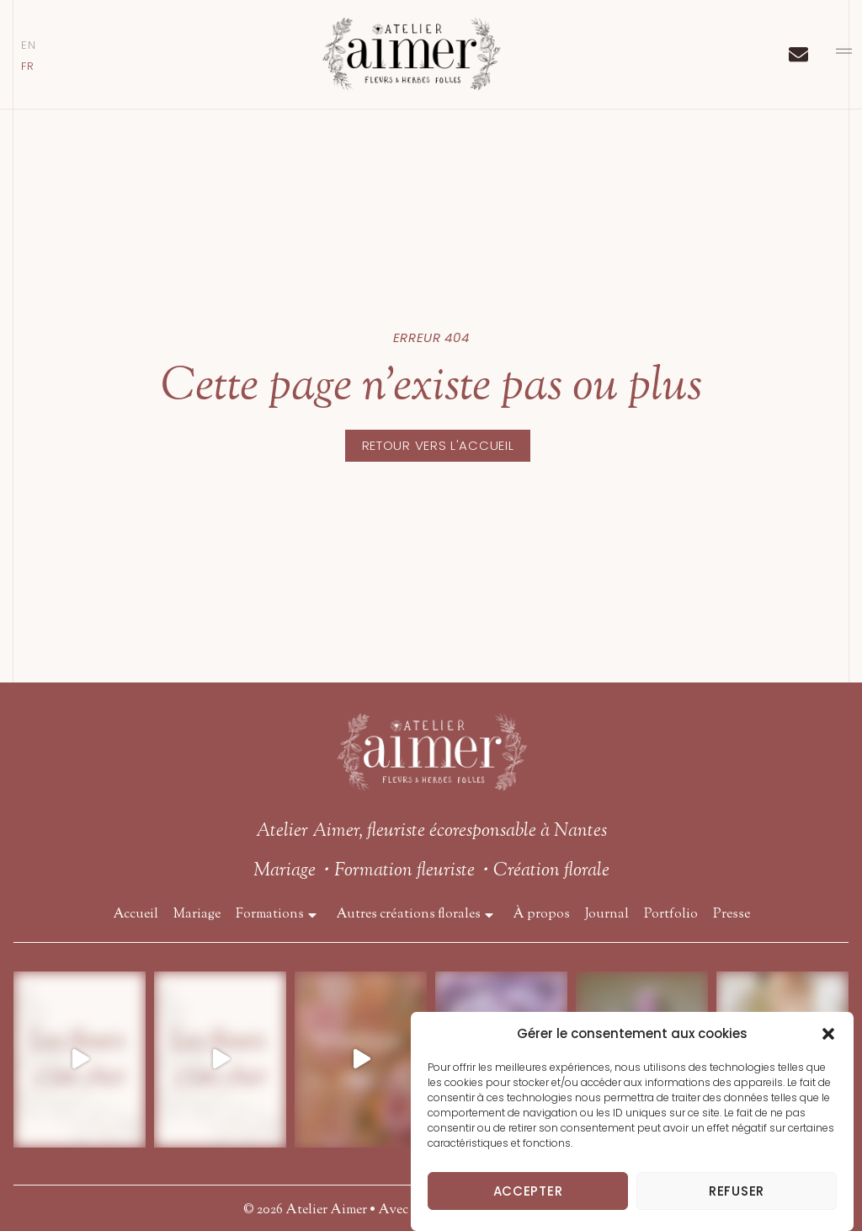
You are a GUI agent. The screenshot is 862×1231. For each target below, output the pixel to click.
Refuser (736, 1191)
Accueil (135, 915)
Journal (607, 915)
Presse (731, 915)
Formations (278, 915)
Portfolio (671, 915)
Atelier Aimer (326, 1210)
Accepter (528, 1191)
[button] (828, 1033)
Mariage (197, 915)
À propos (541, 915)
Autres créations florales (417, 915)
